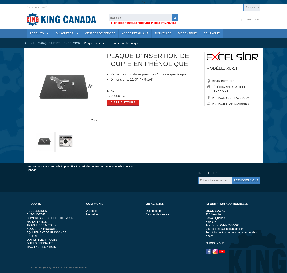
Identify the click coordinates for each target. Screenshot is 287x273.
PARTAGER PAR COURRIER (230, 103)
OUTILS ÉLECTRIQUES (42, 239)
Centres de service (157, 214)
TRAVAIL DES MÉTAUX (41, 225)
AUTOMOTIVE (36, 214)
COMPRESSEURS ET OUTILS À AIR (50, 218)
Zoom (94, 120)
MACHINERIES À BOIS (41, 246)
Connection (251, 19)
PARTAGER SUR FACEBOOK (231, 97)
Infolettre (208, 173)
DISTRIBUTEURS (223, 81)
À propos (91, 210)
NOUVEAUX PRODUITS (42, 228)
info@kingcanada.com (230, 228)
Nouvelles (92, 214)
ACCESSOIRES (37, 210)
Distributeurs (123, 102)
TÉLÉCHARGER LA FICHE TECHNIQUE (229, 88)
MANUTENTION (37, 221)
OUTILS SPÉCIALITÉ (40, 243)
